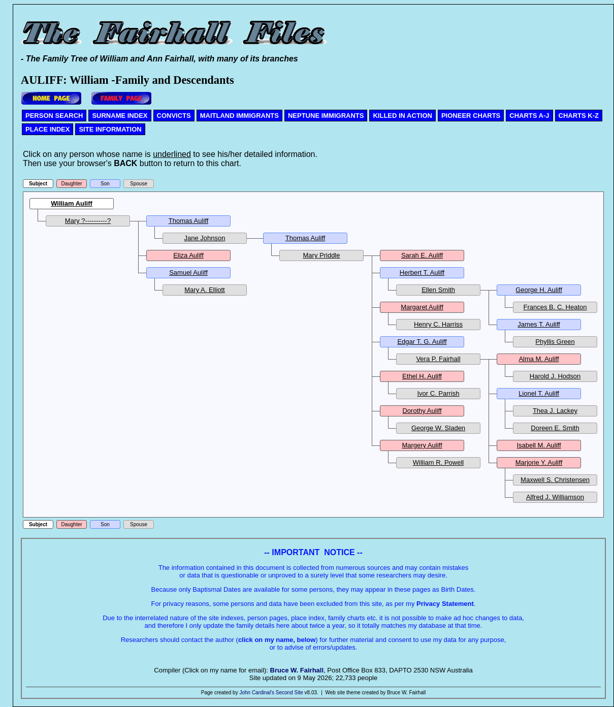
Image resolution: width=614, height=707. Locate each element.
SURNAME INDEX (119, 115)
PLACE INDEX (47, 129)
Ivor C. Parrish (438, 393)
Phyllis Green (554, 341)
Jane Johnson (204, 238)
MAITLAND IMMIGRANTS (239, 115)
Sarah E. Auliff (422, 255)
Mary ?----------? (88, 220)
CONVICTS (174, 115)
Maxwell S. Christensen (555, 480)
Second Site (289, 692)
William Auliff (71, 203)
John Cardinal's (256, 692)
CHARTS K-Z (579, 115)
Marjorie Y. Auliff (539, 462)
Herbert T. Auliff (422, 272)
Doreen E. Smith (555, 428)
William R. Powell (438, 462)
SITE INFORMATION (110, 129)
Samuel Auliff (188, 272)
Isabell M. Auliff (538, 445)
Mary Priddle (321, 255)
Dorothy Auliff (421, 410)
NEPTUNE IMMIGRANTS (326, 115)
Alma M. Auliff (539, 359)
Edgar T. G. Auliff (421, 341)
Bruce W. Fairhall (297, 670)
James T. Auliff (539, 324)
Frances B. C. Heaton (555, 307)
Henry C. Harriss (438, 324)
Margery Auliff (422, 445)
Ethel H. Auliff (422, 376)
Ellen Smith (438, 290)
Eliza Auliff (188, 255)
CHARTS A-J (529, 115)
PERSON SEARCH (54, 115)
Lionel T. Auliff (539, 393)
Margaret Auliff (422, 307)
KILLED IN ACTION (402, 115)
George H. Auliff (538, 290)
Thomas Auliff (189, 220)
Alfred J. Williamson (555, 497)
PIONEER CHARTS (470, 115)
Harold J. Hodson (555, 376)
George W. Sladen (438, 428)
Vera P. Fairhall (438, 359)
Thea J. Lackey (555, 410)
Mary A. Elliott (204, 290)
